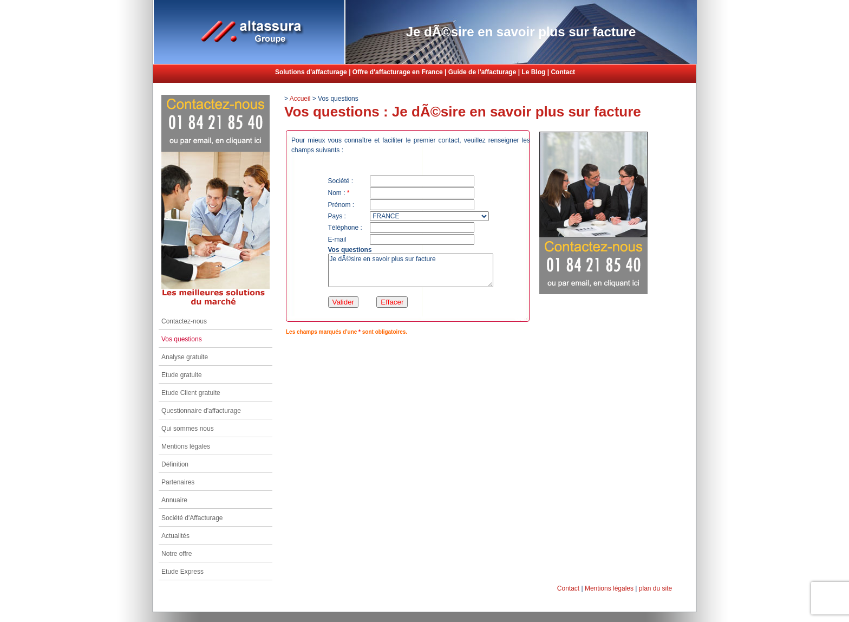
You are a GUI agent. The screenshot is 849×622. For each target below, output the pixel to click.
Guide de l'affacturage (482, 72)
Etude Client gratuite (190, 393)
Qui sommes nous (187, 428)
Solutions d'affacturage (311, 72)
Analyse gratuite (184, 357)
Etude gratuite (181, 375)
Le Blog (533, 72)
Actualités (175, 536)
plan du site (655, 588)
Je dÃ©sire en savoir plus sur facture (410, 270)
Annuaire (174, 500)
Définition (174, 464)
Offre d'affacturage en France (397, 72)
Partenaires (177, 482)
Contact (563, 72)
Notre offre (176, 554)
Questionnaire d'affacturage (201, 410)
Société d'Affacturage (192, 518)
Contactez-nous (184, 321)
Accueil (300, 98)
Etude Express (182, 571)
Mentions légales (185, 446)
